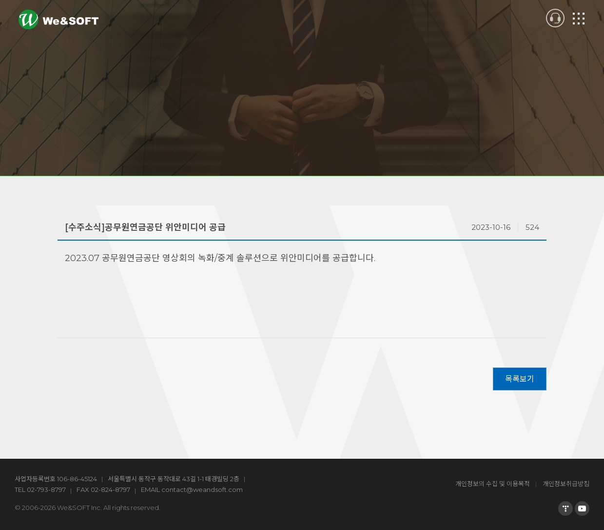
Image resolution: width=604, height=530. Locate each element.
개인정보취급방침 (566, 484)
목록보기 (519, 379)
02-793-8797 (46, 489)
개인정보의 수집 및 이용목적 (492, 484)
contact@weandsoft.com (202, 489)
